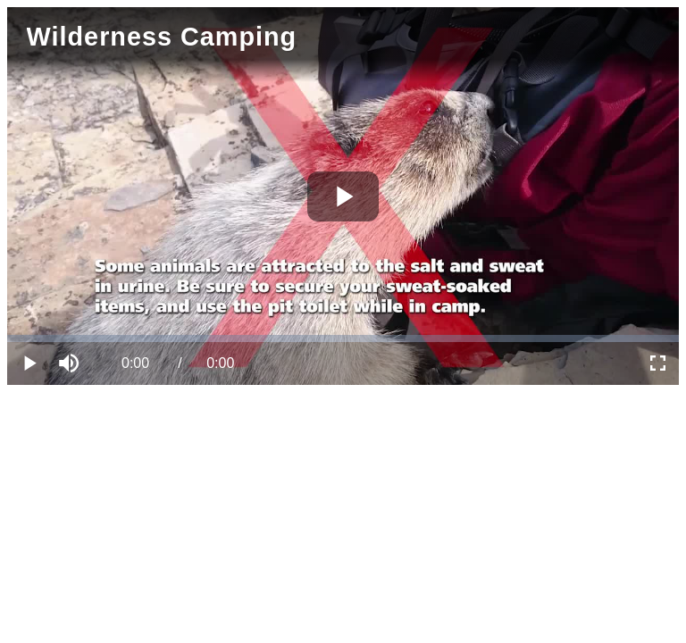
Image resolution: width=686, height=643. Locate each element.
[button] (71, 363)
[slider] (343, 338)
